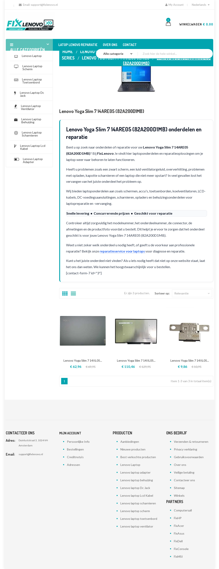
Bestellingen (75, 449)
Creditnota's (75, 457)
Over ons (180, 464)
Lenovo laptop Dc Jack (135, 488)
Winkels (179, 495)
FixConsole (181, 549)
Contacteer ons (184, 480)
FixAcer (179, 525)
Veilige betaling (184, 472)
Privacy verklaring (185, 449)
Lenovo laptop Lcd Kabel (136, 495)
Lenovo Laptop (130, 464)
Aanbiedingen (129, 441)
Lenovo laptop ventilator (136, 526)
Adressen (73, 464)
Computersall (183, 510)
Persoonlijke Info (78, 441)
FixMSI (178, 556)
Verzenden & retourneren (191, 441)
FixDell (178, 541)
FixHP (178, 518)
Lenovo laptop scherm (135, 511)
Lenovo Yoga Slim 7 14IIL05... (83, 360)
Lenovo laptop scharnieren (138, 503)
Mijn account (70, 433)
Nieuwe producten (132, 449)
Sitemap (179, 488)
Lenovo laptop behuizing (136, 480)
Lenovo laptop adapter (135, 472)
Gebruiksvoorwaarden (189, 457)
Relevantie (192, 293)
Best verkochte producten (138, 457)
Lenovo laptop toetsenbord (138, 518)
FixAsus (179, 533)
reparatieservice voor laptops (124, 251)
